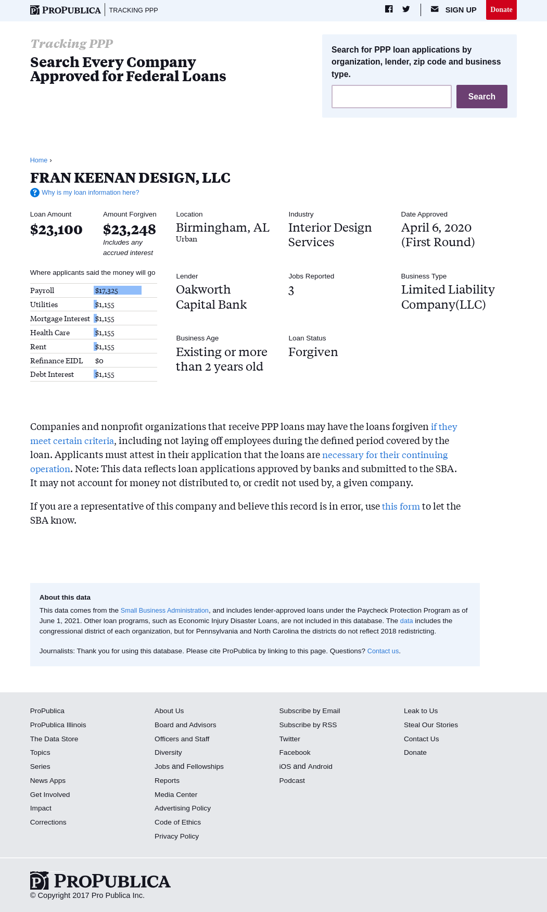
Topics (41, 753)
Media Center (177, 795)
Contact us (384, 652)
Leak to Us (422, 711)
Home (39, 162)
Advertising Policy (184, 809)
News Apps (49, 781)
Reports (168, 781)
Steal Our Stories (433, 725)
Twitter (290, 740)
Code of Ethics (179, 823)
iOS (285, 767)
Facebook (296, 753)
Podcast (293, 781)
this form (402, 506)
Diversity (169, 753)
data (415, 622)
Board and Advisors (188, 725)
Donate (501, 10)
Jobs (163, 767)
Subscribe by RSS (310, 725)
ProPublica (48, 711)
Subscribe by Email (312, 711)
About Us (170, 711)
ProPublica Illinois (60, 725)
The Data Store (56, 740)
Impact (41, 809)
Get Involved (51, 795)
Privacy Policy (178, 837)
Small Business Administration (168, 611)
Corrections (49, 823)
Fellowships (207, 767)
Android (322, 767)
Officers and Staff (184, 740)
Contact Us (422, 740)
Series (41, 767)
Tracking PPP (136, 10)
